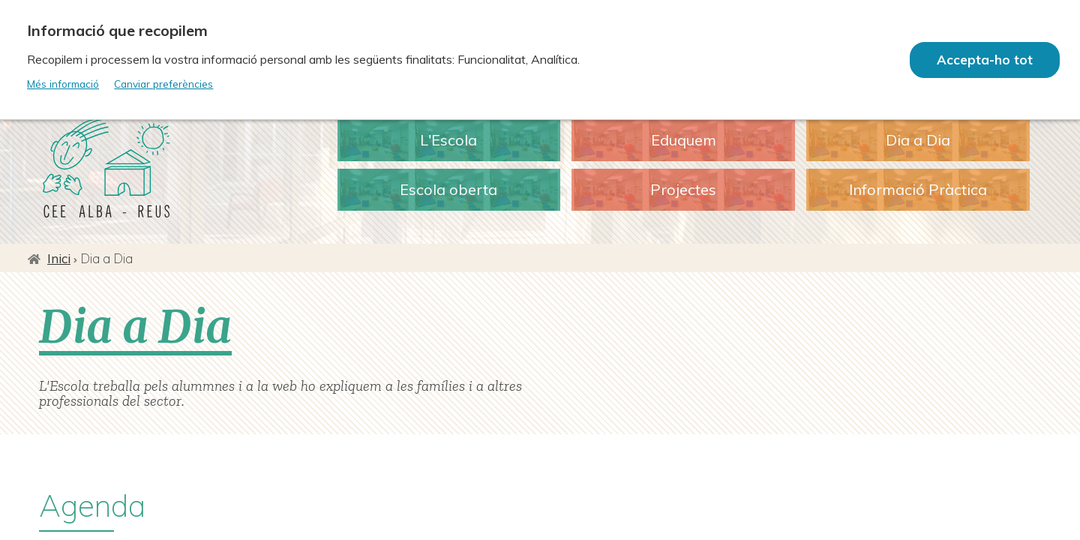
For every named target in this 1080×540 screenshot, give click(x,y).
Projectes (683, 189)
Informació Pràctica (918, 189)
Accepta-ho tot (985, 60)
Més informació (63, 83)
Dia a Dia (918, 139)
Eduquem (683, 139)
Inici (58, 259)
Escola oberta (448, 189)
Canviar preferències (163, 83)
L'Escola (448, 139)
